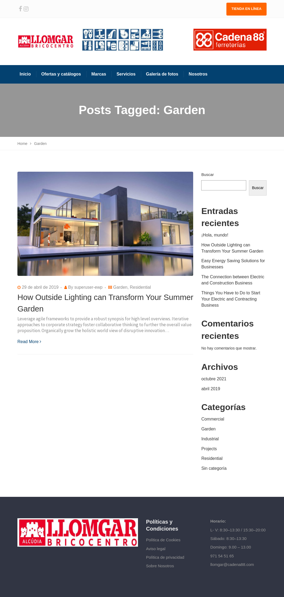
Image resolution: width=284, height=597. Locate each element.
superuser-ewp (88, 287)
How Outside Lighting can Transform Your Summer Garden (232, 248)
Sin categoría (213, 468)
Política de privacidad (165, 557)
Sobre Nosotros (160, 566)
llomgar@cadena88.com (232, 564)
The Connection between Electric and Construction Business (232, 280)
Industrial (210, 439)
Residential (140, 287)
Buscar (207, 174)
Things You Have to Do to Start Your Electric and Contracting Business (230, 299)
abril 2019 (210, 388)
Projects (209, 448)
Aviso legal (155, 548)
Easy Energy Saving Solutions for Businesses (233, 263)
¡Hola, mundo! (214, 235)
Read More (29, 341)
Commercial (212, 419)
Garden (120, 287)
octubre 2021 (213, 379)
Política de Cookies (163, 540)
